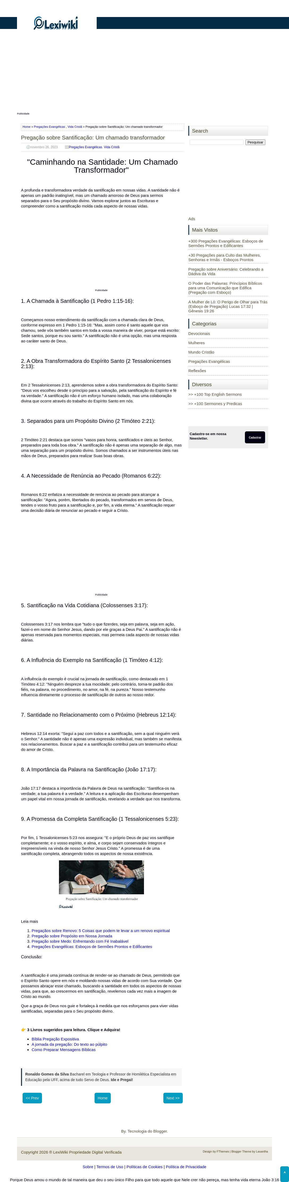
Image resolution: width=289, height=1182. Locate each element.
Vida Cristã (75, 126)
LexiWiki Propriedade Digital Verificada (87, 1152)
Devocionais (199, 333)
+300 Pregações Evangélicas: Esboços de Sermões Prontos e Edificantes (225, 243)
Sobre (88, 1166)
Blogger (160, 1131)
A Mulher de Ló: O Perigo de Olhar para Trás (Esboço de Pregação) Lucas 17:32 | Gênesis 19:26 (227, 306)
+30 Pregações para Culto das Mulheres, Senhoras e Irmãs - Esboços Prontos (224, 257)
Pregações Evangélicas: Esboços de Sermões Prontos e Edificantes (92, 946)
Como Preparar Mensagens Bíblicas (64, 1049)
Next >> (173, 1098)
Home (27, 126)
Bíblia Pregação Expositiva (55, 1039)
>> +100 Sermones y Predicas (215, 403)
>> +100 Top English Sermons (215, 394)
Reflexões (197, 370)
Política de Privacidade (186, 1166)
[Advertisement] (144, 73)
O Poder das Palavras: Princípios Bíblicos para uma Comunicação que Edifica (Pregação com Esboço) (225, 288)
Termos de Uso (109, 1166)
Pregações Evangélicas (49, 126)
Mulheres (196, 343)
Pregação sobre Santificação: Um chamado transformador (93, 137)
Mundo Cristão (201, 352)
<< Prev (32, 1098)
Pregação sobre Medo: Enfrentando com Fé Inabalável (80, 941)
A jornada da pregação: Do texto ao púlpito (69, 1044)
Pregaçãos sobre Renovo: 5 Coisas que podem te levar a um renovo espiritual (101, 930)
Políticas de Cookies (144, 1166)
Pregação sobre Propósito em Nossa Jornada (72, 936)
